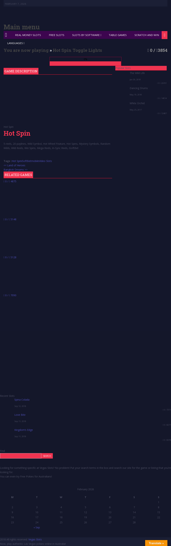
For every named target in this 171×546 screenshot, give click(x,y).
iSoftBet (26, 161)
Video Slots (45, 161)
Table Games (118, 35)
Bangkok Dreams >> (15, 169)
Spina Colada (21, 399)
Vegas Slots (35, 539)
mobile (35, 161)
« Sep (37, 527)
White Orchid (137, 103)
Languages (15, 43)
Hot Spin (17, 161)
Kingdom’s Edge (23, 430)
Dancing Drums (139, 88)
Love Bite (20, 414)
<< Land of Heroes (14, 165)
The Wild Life (137, 73)
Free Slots (56, 35)
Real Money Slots (28, 35)
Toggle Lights (87, 50)
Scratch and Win (147, 35)
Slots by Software (86, 35)
